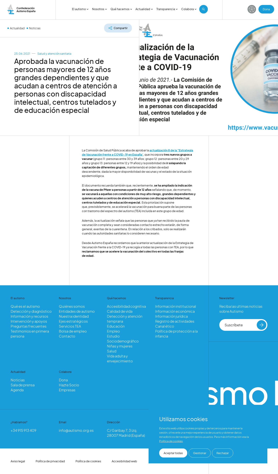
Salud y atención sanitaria (54, 53)
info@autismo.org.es (76, 430)
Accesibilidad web (124, 461)
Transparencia (167, 9)
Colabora (188, 9)
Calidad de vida (119, 311)
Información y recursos (29, 316)
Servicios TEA (70, 326)
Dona (266, 9)
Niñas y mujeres (119, 346)
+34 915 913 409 (23, 430)
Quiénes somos (72, 306)
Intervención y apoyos (29, 321)
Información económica (175, 311)
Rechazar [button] (222, 453)
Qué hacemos (121, 9)
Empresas (67, 390)
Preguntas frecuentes (28, 326)
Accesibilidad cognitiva (126, 306)
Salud (111, 351)
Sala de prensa (23, 385)
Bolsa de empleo (73, 331)
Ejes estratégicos (73, 321)
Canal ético (164, 326)
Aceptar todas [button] (173, 453)
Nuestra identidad (74, 316)
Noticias (34, 28)
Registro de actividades (174, 321)
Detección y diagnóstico (31, 311)
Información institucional (175, 306)
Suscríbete (245, 325)
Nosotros (99, 9)
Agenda (17, 390)
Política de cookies (88, 461)
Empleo (113, 331)
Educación (116, 326)
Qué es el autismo (25, 306)
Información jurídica (171, 316)
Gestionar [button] (199, 453)
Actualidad (144, 9)
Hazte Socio (69, 385)
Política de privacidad (50, 461)
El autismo (80, 9)
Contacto (67, 336)
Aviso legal (18, 461)
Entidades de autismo (77, 311)
